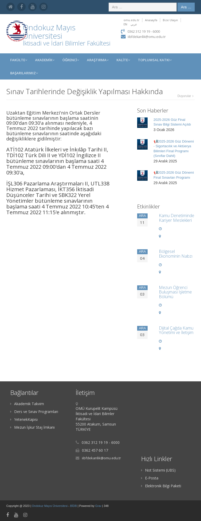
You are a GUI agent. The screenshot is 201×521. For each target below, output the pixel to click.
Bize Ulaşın (170, 20)
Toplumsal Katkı (155, 60)
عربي (134, 24)
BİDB (74, 505)
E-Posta (149, 477)
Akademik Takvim (27, 403)
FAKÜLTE (18, 60)
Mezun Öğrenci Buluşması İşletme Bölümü (175, 292)
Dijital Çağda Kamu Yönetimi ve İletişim (176, 330)
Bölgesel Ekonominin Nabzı (175, 253)
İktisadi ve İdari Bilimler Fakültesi (66, 43)
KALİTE (123, 60)
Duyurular (184, 96)
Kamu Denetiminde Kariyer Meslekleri (176, 218)
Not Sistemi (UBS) (158, 470)
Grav (98, 505)
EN (125, 24)
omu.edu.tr (131, 20)
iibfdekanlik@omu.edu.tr (147, 36)
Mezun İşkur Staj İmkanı (32, 427)
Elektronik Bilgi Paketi (161, 485)
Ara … (186, 7)
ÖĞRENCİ (70, 60)
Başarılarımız (24, 73)
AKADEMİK (44, 60)
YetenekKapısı (24, 419)
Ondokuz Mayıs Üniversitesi (50, 505)
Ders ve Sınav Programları (34, 411)
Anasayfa (151, 20)
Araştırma (98, 60)
